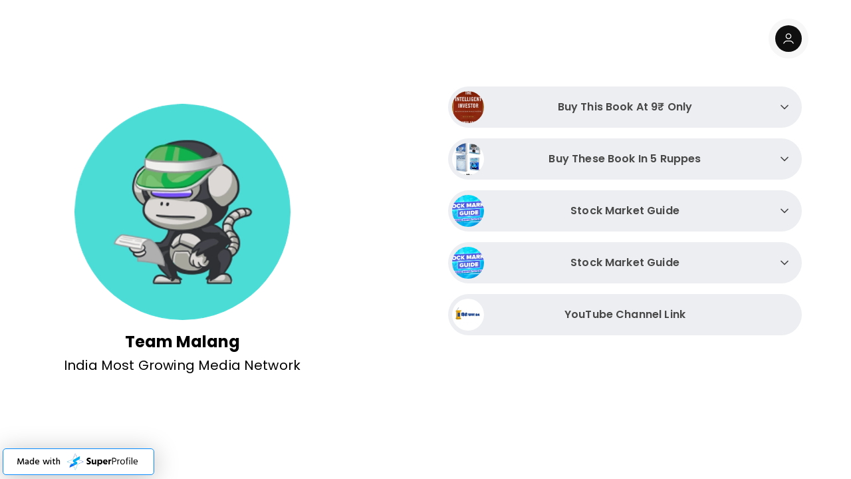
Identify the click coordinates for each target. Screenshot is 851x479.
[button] (78, 461)
